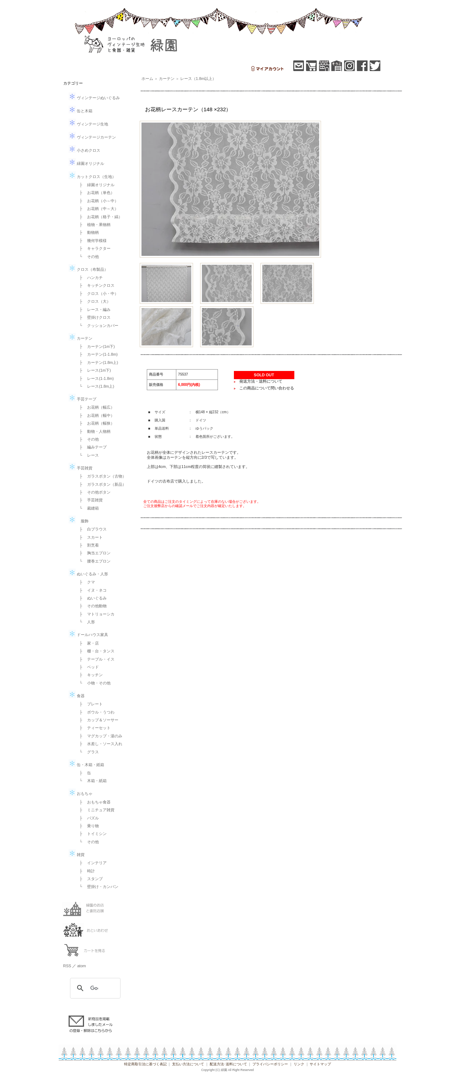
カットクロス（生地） (92, 176)
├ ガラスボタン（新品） (101, 484)
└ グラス (87, 752)
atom (81, 966)
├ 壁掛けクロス (93, 317)
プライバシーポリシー (270, 1064)
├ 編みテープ (91, 447)
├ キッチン (89, 675)
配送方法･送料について (228, 1064)
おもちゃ (80, 793)
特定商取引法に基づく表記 (145, 1064)
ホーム (147, 78)
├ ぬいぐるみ (91, 598)
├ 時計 (85, 871)
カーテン (80, 338)
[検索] (94, 988)
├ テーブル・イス (95, 659)
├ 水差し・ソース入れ (99, 744)
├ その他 (87, 439)
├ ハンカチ (89, 277)
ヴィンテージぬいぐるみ (94, 98)
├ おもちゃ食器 (93, 802)
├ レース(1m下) (93, 370)
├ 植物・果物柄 (93, 224)
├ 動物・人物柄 (93, 431)
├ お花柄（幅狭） (95, 423)
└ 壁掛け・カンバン (97, 886)
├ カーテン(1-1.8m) (97, 354)
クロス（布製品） (88, 269)
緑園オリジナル (86, 163)
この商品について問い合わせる (266, 388)
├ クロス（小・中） (97, 293)
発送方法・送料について (260, 381)
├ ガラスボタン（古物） (101, 476)
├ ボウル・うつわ (95, 712)
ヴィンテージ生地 (88, 124)
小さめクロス (84, 150)
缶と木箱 (80, 111)
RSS (67, 966)
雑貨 (77, 854)
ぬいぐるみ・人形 (88, 574)
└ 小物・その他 (93, 683)
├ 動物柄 (87, 232)
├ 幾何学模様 (91, 240)
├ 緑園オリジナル (95, 185)
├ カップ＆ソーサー (97, 720)
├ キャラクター (93, 248)
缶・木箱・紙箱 (86, 765)
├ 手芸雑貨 (89, 500)
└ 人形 (85, 622)
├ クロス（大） (93, 301)
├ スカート (89, 537)
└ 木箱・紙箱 (91, 781)
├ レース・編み (93, 309)
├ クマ (85, 582)
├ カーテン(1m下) (95, 346)
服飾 (79, 521)
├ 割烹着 (87, 545)
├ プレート (89, 704)
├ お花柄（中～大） (97, 208)
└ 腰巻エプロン (93, 561)
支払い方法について (188, 1064)
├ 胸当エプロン (93, 553)
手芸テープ (82, 399)
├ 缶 (83, 773)
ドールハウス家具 (88, 634)
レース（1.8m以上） (198, 78)
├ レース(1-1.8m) (95, 378)
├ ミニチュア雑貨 (95, 810)
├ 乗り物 (87, 826)
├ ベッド (87, 667)
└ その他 (87, 256)
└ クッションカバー (97, 325)
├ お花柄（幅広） (95, 407)
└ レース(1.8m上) (95, 386)
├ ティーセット (93, 728)
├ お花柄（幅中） (95, 415)
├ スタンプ (89, 879)
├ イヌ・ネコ (91, 590)
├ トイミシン (91, 833)
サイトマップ (320, 1064)
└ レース (87, 455)
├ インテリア (91, 863)
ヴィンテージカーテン (92, 137)
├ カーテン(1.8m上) (97, 362)
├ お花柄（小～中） (97, 201)
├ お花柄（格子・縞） (99, 217)
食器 (77, 696)
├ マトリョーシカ (95, 614)
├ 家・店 (87, 643)
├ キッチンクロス (95, 285)
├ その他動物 (91, 606)
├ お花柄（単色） (95, 192)
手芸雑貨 (80, 468)
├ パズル (87, 818)
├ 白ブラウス (91, 529)
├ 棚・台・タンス (95, 651)
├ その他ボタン (93, 492)
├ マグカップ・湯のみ (99, 736)
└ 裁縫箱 (87, 508)
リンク (299, 1064)
